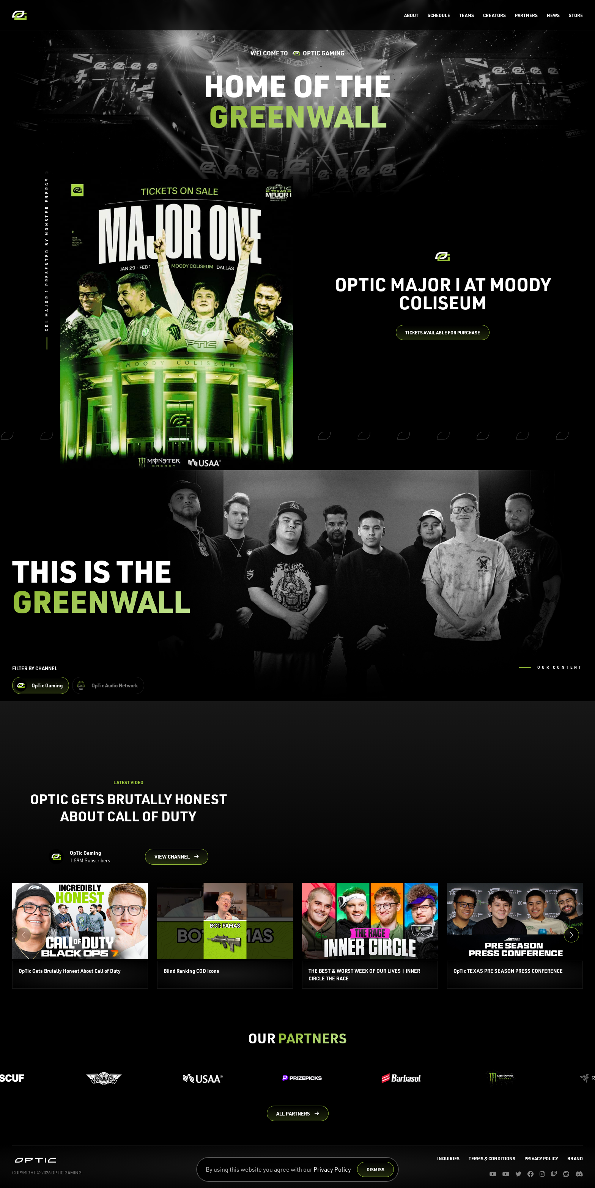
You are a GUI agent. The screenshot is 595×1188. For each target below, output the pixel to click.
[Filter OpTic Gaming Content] (40, 685)
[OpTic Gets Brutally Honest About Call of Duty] (80, 936)
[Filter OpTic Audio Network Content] (108, 685)
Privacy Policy (332, 1169)
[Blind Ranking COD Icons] (225, 936)
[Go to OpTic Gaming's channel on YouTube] (176, 857)
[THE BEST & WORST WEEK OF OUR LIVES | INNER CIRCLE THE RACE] (370, 936)
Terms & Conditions (492, 1158)
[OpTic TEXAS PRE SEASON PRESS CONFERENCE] (515, 936)
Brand (575, 1158)
